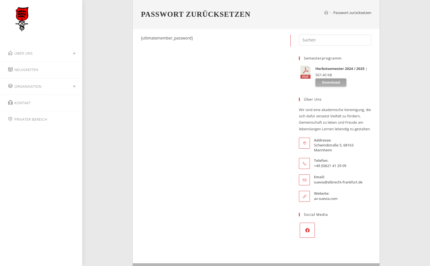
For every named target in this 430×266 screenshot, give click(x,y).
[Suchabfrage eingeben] (335, 40)
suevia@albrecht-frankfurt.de (338, 182)
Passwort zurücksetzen (352, 12)
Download (331, 82)
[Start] (326, 12)
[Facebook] (307, 230)
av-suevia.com (326, 198)
